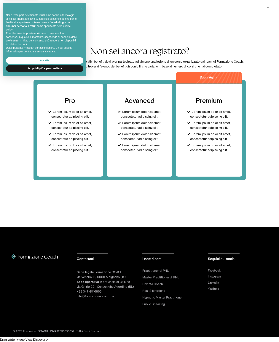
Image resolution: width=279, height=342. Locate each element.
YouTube (213, 289)
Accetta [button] (45, 323)
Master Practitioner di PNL (160, 277)
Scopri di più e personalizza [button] (45, 331)
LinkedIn (213, 282)
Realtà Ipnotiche (153, 291)
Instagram (214, 276)
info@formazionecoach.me (95, 296)
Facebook (214, 270)
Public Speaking (153, 304)
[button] (82, 272)
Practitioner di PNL (155, 270)
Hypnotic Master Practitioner (162, 297)
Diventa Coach (152, 284)
